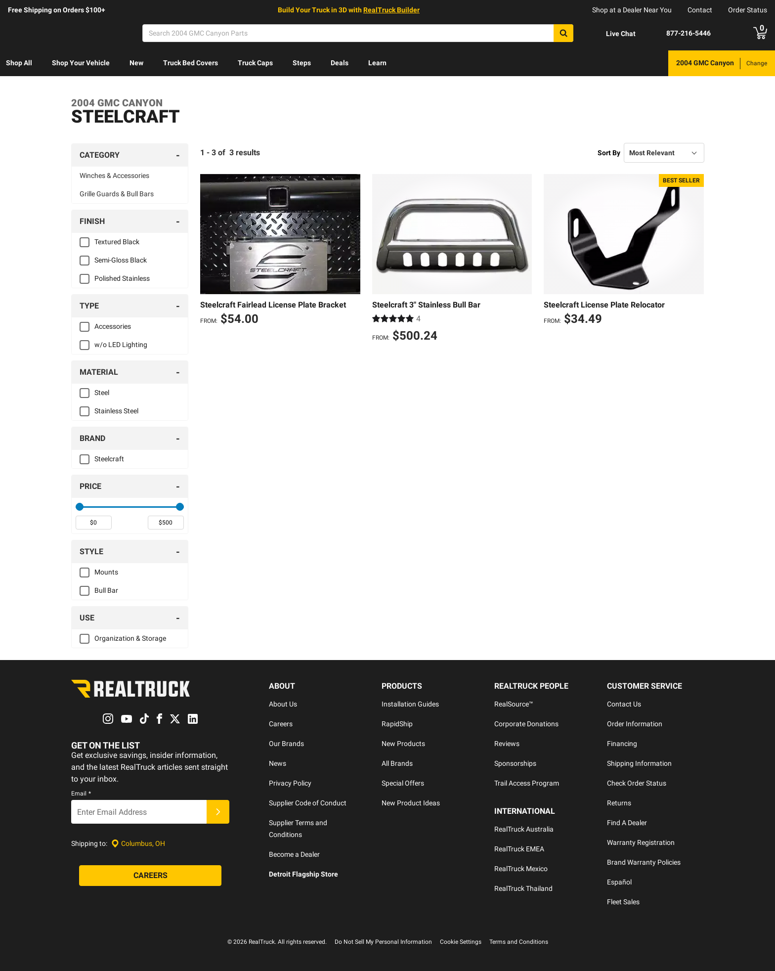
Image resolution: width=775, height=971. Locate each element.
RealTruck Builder (391, 10)
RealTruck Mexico (521, 869)
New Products (403, 744)
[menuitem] (19, 63)
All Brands (397, 763)
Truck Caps (255, 63)
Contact (700, 10)
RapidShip (397, 724)
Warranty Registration (641, 842)
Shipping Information (639, 763)
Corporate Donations (526, 724)
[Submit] (218, 812)
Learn (377, 63)
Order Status (747, 10)
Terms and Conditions (518, 941)
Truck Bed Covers (190, 63)
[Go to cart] (760, 33)
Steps (302, 63)
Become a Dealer (294, 854)
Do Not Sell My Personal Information (383, 941)
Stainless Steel (116, 411)
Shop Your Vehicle (81, 63)
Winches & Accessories (114, 175)
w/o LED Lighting (120, 345)
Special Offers (403, 783)
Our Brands (286, 744)
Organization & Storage (130, 638)
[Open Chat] (612, 34)
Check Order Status (636, 783)
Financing (622, 744)
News (277, 763)
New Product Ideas (411, 803)
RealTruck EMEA (519, 849)
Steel (101, 393)
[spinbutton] (94, 523)
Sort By (609, 153)
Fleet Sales (623, 902)
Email (81, 794)
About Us (283, 704)
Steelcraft (109, 459)
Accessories (112, 326)
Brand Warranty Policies (644, 862)
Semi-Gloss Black (120, 260)
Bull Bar (106, 590)
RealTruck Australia (524, 829)
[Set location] (138, 844)
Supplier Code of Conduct (307, 803)
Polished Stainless (122, 278)
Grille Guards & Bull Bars (117, 194)
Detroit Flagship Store (303, 874)
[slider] (80, 507)
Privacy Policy (290, 783)
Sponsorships (515, 763)
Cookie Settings (460, 941)
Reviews (506, 744)
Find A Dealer (627, 823)
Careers (281, 724)
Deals (339, 63)
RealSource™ (513, 704)
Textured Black (116, 242)
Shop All (19, 63)
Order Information (634, 724)
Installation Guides (410, 704)
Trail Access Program (526, 783)
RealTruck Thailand (523, 888)
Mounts (106, 572)
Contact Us (624, 704)
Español (619, 882)
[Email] (139, 812)
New (136, 63)
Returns (619, 803)
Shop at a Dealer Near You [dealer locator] (632, 10)
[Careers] (150, 876)
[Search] (357, 33)
